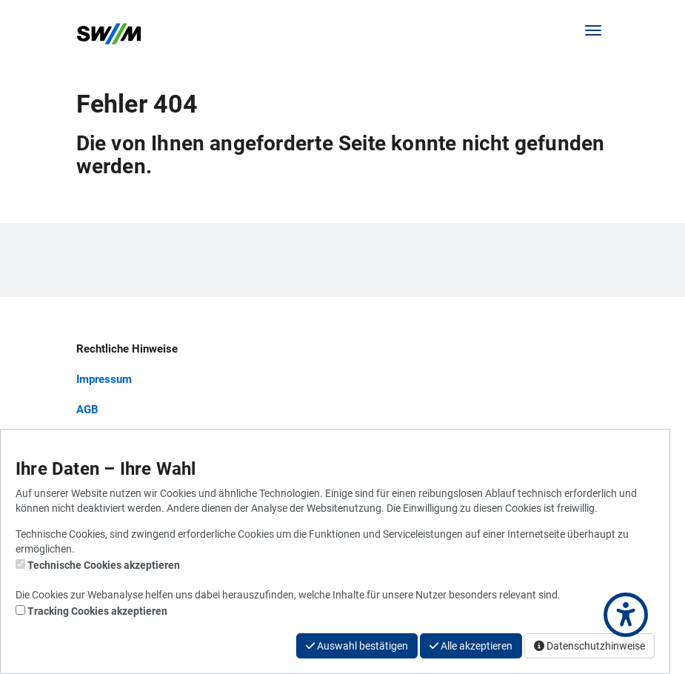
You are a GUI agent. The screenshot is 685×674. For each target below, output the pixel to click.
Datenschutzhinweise (589, 646)
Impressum (104, 379)
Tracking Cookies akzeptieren (97, 611)
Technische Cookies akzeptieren (103, 565)
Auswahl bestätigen (357, 646)
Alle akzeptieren (471, 646)
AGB (87, 409)
